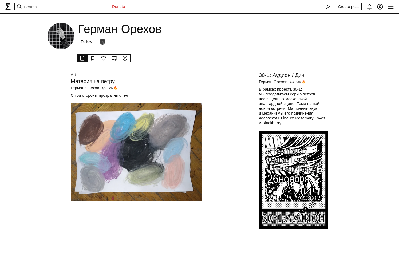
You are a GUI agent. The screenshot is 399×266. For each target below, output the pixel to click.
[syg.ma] (8, 6)
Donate (118, 6)
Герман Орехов (85, 88)
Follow (86, 41)
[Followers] (102, 41)
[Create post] (348, 6)
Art (73, 74)
